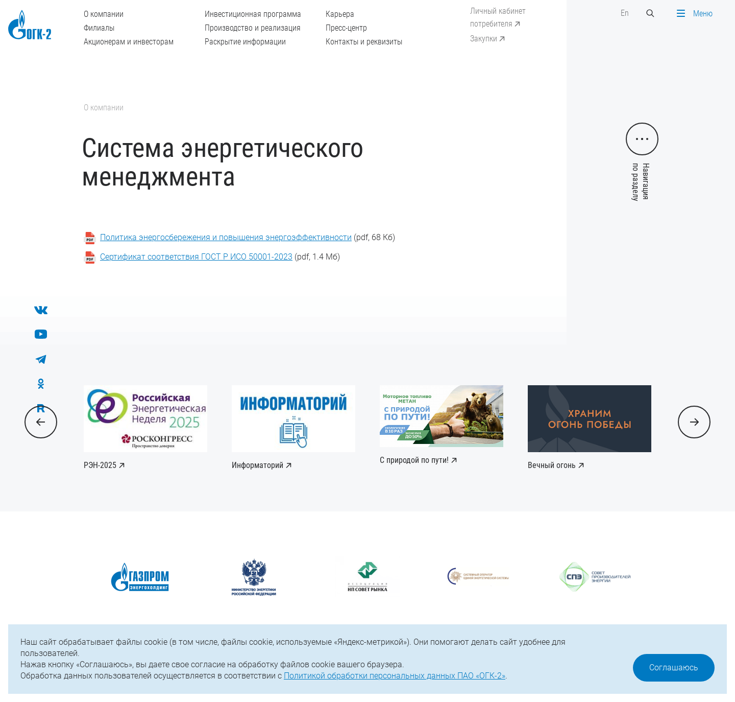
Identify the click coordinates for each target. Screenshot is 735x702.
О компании (104, 14)
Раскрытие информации (245, 41)
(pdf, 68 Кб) (247, 237)
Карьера (340, 14)
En (625, 13)
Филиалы (99, 28)
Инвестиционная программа (253, 14)
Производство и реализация (253, 28)
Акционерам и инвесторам (129, 41)
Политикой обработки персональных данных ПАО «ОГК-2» (394, 676)
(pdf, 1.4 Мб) (220, 257)
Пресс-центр (346, 28)
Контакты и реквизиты (364, 41)
